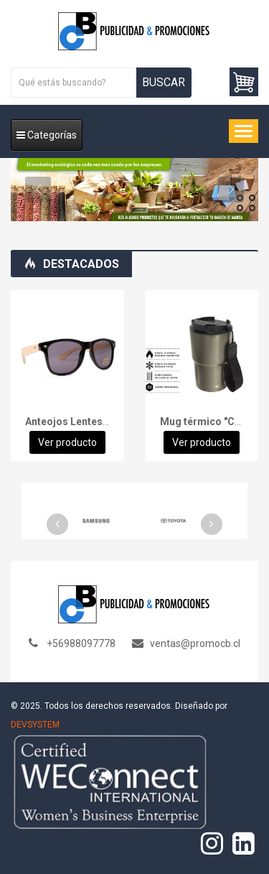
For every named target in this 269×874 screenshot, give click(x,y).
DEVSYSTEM (35, 725)
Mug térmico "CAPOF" (212, 421)
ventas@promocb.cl (195, 643)
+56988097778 (81, 643)
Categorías (46, 135)
